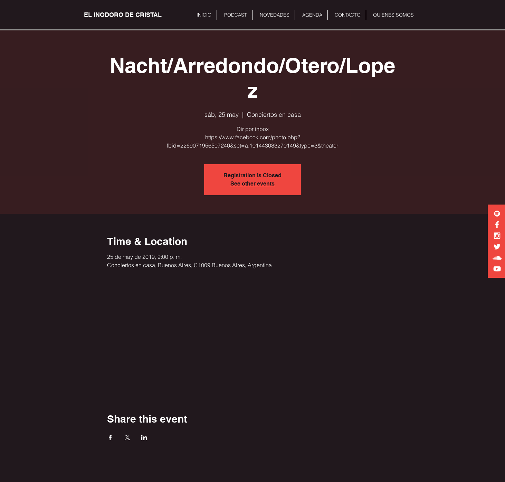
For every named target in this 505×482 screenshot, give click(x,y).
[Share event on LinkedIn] (144, 437)
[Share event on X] (127, 437)
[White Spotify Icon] (497, 213)
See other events (252, 183)
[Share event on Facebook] (110, 437)
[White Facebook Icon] (497, 224)
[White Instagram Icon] (497, 235)
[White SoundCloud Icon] (497, 257)
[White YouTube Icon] (497, 268)
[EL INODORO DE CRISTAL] (123, 15)
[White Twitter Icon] (497, 246)
